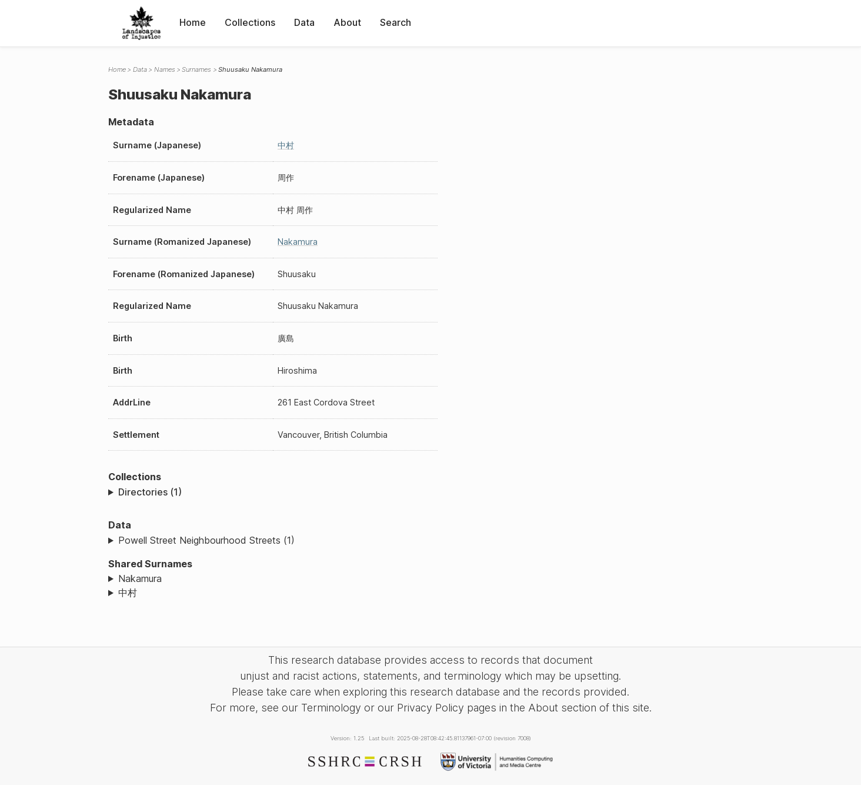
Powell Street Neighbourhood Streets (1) (206, 540)
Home (192, 22)
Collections (250, 22)
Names (164, 69)
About (347, 22)
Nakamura (298, 242)
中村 (286, 145)
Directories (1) (150, 492)
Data (304, 22)
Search (395, 22)
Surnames (196, 69)
